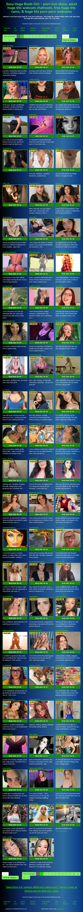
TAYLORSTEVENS (62, 252)
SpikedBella (33, 837)
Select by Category (70, 40)
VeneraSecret (7, 217)
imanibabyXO (34, 528)
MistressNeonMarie (36, 768)
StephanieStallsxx (9, 528)
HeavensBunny (34, 699)
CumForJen (33, 459)
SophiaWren (33, 596)
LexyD (58, 114)
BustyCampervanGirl (10, 424)
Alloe (57, 148)
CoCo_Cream (7, 837)
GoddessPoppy (61, 734)
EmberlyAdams (8, 803)
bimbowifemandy (35, 355)
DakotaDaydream (9, 321)
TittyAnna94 (60, 561)
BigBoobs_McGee (35, 493)
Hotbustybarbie (8, 630)
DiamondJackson (9, 699)
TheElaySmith (8, 734)
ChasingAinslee (61, 699)
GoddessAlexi (61, 45)
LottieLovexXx (34, 79)
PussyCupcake (61, 493)
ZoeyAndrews (8, 561)
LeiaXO (31, 390)
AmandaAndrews (62, 803)
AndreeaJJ (33, 114)
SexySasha (7, 493)
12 (9, 40)
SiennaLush (60, 528)
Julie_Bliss (59, 768)
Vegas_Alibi (7, 355)
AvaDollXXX (7, 665)
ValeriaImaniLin (61, 596)
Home (66, 36)
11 (5, 40)
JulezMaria (59, 424)
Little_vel (6, 183)
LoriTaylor (6, 390)
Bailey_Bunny (8, 459)
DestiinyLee (7, 148)
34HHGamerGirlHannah (64, 459)
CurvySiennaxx (8, 114)
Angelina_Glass (34, 286)
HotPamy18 (33, 148)
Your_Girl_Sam (8, 45)
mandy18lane (60, 665)
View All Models (9, 36)
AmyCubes (33, 217)
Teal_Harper (33, 734)
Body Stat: (15, 67)
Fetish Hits (60, 909)
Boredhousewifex (62, 630)
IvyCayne (32, 321)
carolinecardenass (9, 252)
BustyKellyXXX (34, 183)
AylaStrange (33, 803)
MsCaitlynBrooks (35, 630)
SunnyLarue (33, 45)
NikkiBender (60, 355)
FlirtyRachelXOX (35, 424)
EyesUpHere (7, 768)
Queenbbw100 (8, 596)
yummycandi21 (34, 665)
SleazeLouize (7, 79)
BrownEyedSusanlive (36, 561)
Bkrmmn (59, 183)
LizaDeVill (59, 217)
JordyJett (59, 286)
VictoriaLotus (7, 286)
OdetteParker (60, 390)
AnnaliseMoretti (61, 79)
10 (54, 36)
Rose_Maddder (61, 321)
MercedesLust (34, 252)
